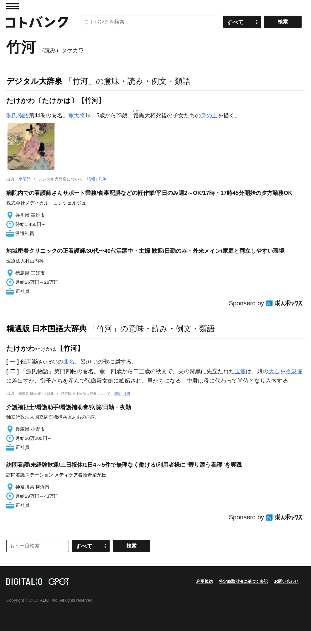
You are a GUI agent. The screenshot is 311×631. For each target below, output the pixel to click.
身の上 (209, 115)
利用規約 (204, 581)
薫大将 (76, 115)
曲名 (69, 362)
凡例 (102, 179)
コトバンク (37, 22)
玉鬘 (240, 371)
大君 (274, 371)
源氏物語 (17, 115)
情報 (91, 179)
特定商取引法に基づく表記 (243, 581)
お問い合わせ (286, 581)
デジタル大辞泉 (34, 81)
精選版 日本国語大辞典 (46, 328)
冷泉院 (293, 371)
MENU (12, 6)
